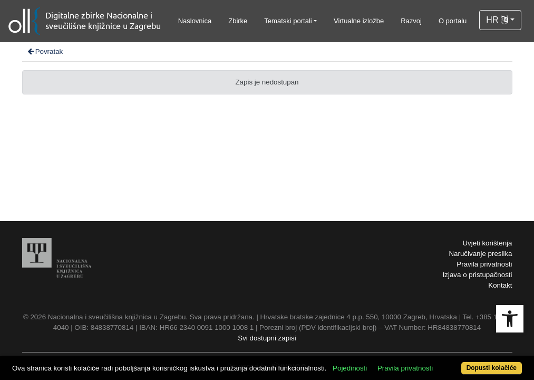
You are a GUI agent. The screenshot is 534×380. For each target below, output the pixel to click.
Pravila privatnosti (484, 264)
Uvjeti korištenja (487, 243)
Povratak (44, 51)
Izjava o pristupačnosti (477, 275)
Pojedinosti (377, 350)
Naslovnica (195, 21)
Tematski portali (288, 21)
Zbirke (237, 21)
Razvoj (411, 21)
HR (497, 19)
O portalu (453, 21)
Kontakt (500, 285)
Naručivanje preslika (480, 254)
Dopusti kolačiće (462, 362)
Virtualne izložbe (359, 21)
